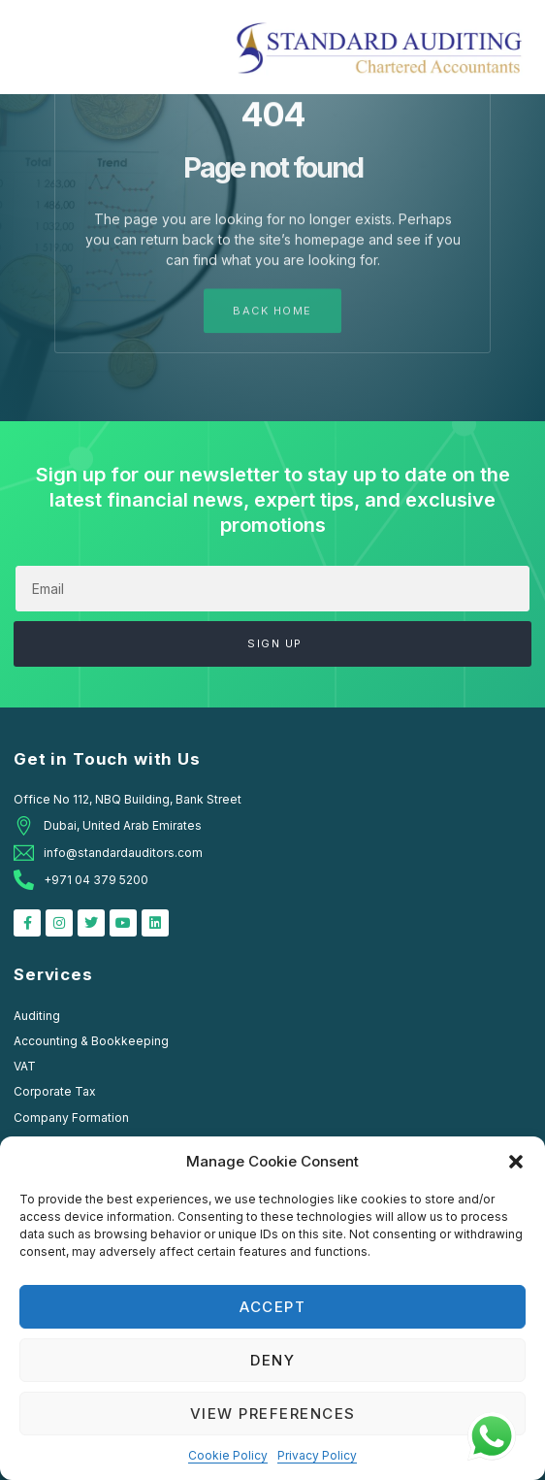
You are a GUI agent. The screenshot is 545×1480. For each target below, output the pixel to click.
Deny (272, 1360)
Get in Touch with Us (107, 759)
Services (53, 974)
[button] (516, 1161)
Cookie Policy (228, 1455)
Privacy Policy (317, 1455)
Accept (272, 1307)
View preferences (273, 1413)
